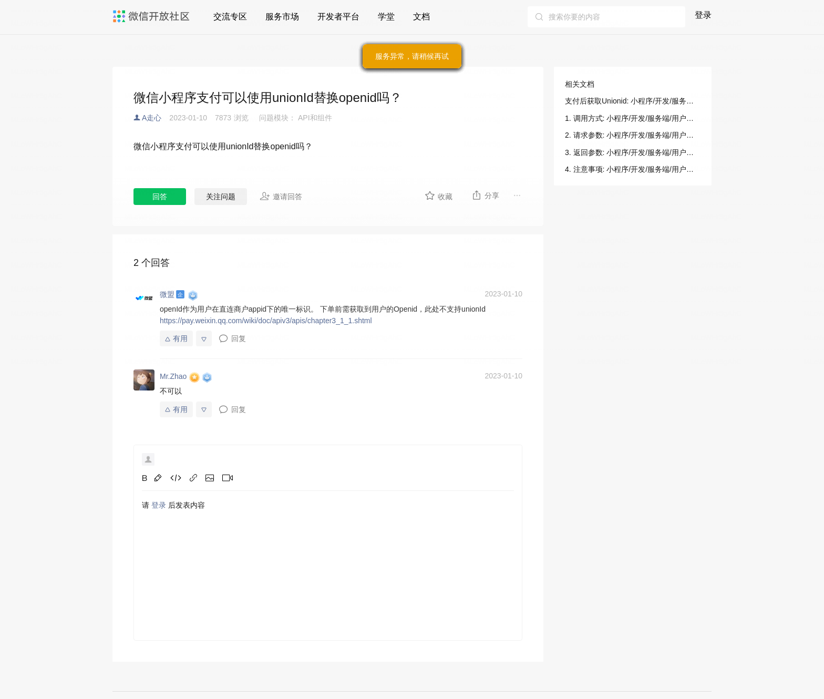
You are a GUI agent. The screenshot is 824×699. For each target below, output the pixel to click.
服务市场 (282, 16)
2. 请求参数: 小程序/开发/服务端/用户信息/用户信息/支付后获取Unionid (633, 135)
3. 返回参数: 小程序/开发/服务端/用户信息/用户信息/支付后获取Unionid (633, 152)
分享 (485, 195)
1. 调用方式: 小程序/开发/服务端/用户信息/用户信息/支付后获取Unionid (633, 118)
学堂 (386, 16)
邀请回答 (281, 196)
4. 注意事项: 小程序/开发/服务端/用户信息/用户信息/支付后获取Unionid (633, 169)
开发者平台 (338, 16)
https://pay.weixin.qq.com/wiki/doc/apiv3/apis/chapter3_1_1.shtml (266, 320)
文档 (421, 16)
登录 (703, 15)
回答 (159, 196)
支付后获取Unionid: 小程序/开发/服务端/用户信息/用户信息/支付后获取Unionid (633, 101)
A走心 (151, 118)
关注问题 (220, 196)
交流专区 (230, 16)
